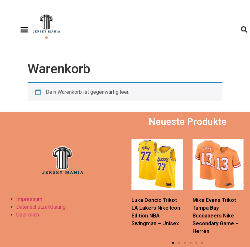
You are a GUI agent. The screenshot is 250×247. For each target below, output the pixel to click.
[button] (24, 29)
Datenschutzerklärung (41, 207)
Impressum (29, 199)
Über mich (27, 215)
